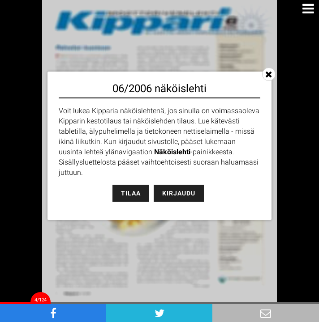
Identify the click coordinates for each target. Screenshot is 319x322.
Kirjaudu (178, 193)
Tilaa (131, 193)
